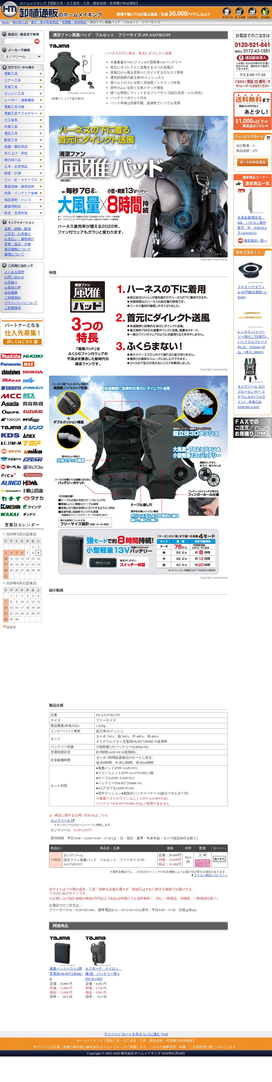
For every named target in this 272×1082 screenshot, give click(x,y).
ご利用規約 (12, 298)
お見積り (11, 282)
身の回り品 (12, 160)
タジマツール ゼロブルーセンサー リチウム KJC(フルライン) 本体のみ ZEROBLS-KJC (251, 397)
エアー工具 (12, 80)
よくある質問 (14, 272)
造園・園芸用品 (16, 147)
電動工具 (11, 74)
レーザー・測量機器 (19, 100)
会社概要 (11, 292)
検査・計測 (12, 173)
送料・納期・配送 (17, 229)
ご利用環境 (12, 308)
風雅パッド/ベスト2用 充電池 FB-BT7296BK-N (66, 974)
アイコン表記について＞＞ (211, 875)
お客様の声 (12, 287)
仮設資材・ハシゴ (17, 200)
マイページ (112, 1034)
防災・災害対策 (16, 213)
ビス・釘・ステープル (21, 180)
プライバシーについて (21, 303)
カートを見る (132, 1034)
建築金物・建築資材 (19, 186)
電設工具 (11, 133)
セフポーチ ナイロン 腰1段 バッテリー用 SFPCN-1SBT (103, 974)
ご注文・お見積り (17, 234)
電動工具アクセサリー (21, 113)
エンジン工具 (14, 93)
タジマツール (60, 820)
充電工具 (11, 87)
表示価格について (17, 249)
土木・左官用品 (16, 166)
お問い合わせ (14, 277)
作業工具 (11, 127)
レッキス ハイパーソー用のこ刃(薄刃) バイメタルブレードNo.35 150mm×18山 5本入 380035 (254, 342)
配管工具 (11, 140)
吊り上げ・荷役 (16, 153)
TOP (165, 1034)
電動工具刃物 (14, 107)
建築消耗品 (12, 206)
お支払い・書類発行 (19, 239)
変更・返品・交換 (17, 244)
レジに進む (152, 1034)
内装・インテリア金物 (21, 193)
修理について (14, 254)
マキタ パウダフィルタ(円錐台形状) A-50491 (252, 292)
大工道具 (11, 120)
